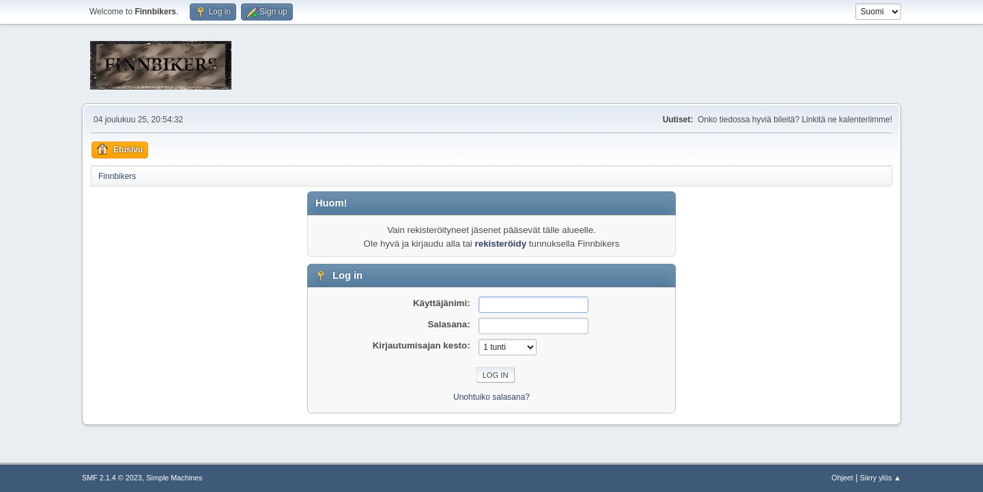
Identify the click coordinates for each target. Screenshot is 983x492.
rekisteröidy (501, 243)
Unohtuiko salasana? (491, 397)
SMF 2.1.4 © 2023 (112, 478)
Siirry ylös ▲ (880, 478)
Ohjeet (842, 478)
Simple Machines (174, 478)
